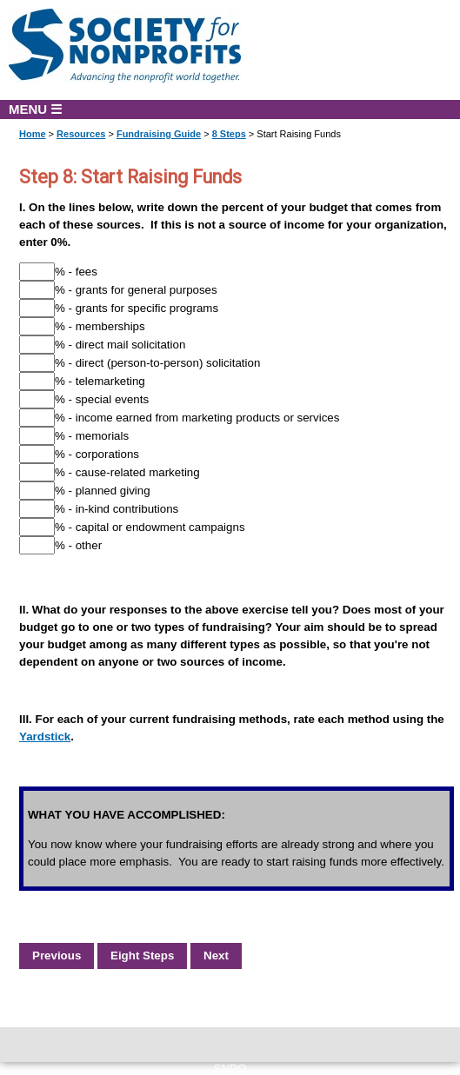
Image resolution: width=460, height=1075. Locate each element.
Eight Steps (142, 955)
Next (216, 955)
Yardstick (44, 736)
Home (32, 134)
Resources (81, 134)
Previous (56, 955)
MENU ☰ (35, 109)
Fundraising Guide (159, 134)
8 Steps (229, 134)
